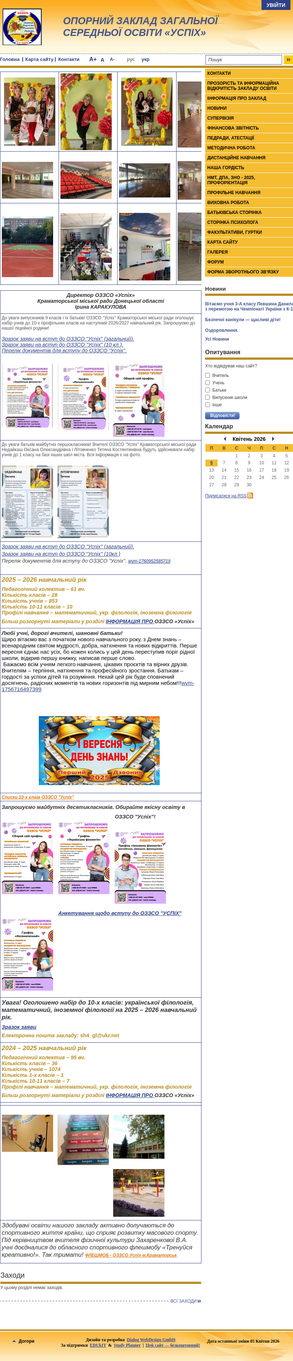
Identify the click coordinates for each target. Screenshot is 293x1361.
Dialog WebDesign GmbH (151, 1339)
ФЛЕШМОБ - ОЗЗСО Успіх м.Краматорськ (131, 1255)
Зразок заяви (19, 1027)
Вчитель (217, 375)
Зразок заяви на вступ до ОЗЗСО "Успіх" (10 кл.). (62, 345)
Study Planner (127, 1345)
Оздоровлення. (221, 330)
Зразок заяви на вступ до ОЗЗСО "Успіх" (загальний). (68, 339)
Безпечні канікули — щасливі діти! (243, 319)
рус (131, 59)
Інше (213, 404)
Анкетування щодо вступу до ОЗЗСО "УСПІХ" (120, 913)
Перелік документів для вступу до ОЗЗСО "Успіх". (64, 350)
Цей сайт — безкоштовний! (173, 1345)
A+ (93, 59)
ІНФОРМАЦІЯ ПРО (130, 621)
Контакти (68, 59)
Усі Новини (217, 339)
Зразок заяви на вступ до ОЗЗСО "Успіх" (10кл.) (61, 554)
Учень (215, 382)
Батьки (215, 390)
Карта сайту (39, 59)
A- (112, 59)
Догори (23, 1341)
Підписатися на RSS (225, 495)
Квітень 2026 (249, 439)
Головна (9, 59)
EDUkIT (98, 1345)
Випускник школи (226, 397)
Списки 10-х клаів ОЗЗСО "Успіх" (38, 797)
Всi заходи (183, 1301)
